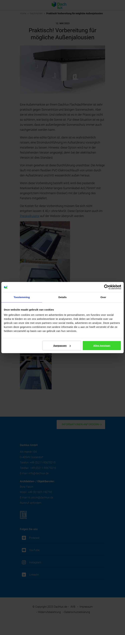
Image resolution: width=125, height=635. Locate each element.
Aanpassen (62, 345)
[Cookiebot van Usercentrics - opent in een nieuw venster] (106, 286)
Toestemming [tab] (22, 297)
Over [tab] (103, 297)
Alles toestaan (101, 345)
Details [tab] (62, 297)
